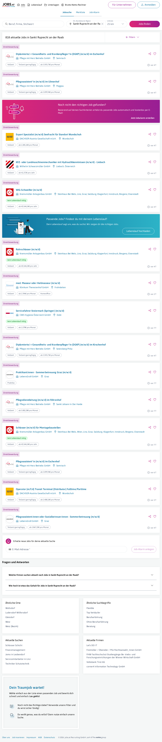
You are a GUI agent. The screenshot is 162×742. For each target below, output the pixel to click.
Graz (46, 410)
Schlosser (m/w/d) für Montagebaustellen (38, 460)
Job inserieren (18, 737)
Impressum (31, 737)
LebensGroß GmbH (29, 410)
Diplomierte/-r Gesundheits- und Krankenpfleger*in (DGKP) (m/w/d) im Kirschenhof (36, 373)
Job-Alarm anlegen (63, 589)
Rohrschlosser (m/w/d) (28, 274)
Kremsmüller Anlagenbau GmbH (36, 213)
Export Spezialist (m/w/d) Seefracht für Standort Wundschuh (37, 151)
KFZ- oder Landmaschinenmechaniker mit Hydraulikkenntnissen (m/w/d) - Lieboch (38, 181)
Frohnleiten (60, 312)
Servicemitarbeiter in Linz (18, 705)
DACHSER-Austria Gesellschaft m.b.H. (38, 157)
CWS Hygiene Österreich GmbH (35, 340)
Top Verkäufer (53, 658)
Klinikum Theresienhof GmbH (34, 312)
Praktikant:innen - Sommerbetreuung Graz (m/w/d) (39, 404)
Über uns (6, 737)
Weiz (7, 667)
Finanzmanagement (15, 695)
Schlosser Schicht (13, 691)
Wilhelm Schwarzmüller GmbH (35, 186)
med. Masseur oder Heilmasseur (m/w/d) (38, 308)
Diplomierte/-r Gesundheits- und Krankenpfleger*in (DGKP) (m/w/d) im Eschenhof (36, 60)
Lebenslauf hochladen (57, 256)
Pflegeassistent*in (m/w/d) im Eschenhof (38, 493)
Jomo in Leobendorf (15, 700)
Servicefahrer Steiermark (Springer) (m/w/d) (40, 335)
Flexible (50, 654)
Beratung (50, 672)
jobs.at (67, 737)
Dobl (59, 340)
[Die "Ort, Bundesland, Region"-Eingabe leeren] (102, 24)
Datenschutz (49, 737)
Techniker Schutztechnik (17, 709)
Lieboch (60, 186)
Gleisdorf (9, 663)
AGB (40, 737)
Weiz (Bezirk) (11, 672)
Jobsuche (67, 12)
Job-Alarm (94, 12)
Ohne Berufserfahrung (57, 667)
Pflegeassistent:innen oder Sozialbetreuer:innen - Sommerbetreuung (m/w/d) (38, 554)
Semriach (61, 68)
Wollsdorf (10, 654)
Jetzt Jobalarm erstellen (61, 133)
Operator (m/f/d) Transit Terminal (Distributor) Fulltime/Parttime (34, 523)
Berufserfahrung (54, 663)
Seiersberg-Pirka (64, 380)
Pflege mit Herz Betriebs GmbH (35, 68)
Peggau (60, 94)
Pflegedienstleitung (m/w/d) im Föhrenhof (38, 432)
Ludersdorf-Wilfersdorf (16, 658)
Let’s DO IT (51, 691)
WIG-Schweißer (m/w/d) (29, 208)
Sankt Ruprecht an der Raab (22, 40)
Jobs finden (145, 23)
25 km (110, 24)
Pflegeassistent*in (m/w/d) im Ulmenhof (37, 90)
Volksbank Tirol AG (55, 716)
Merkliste (80, 12)
